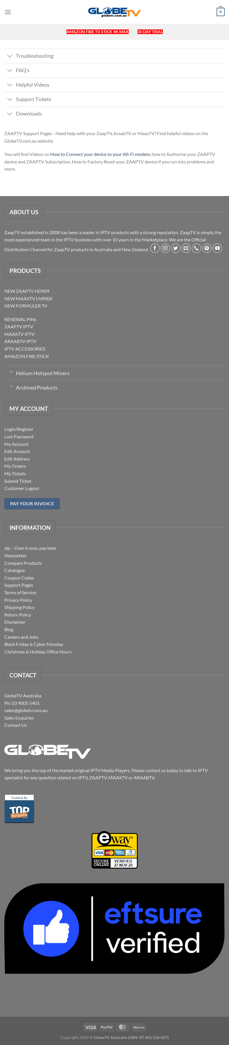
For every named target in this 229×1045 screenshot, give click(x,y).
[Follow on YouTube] (217, 248)
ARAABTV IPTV (20, 341)
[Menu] (7, 12)
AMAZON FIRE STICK (26, 356)
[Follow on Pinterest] (207, 248)
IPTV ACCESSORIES (24, 348)
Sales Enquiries (19, 717)
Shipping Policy (19, 607)
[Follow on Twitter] (175, 248)
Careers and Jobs (21, 637)
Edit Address (17, 458)
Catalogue (14, 570)
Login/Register (18, 429)
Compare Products (23, 563)
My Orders (15, 466)
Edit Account (17, 451)
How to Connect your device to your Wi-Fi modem (100, 154)
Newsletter (15, 555)
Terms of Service (20, 592)
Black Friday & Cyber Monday (33, 644)
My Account (16, 444)
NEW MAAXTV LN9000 (28, 298)
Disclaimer (14, 622)
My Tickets (15, 473)
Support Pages (18, 585)
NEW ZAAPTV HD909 (26, 291)
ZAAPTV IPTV (18, 326)
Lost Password (18, 436)
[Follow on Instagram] (165, 248)
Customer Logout (21, 488)
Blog (8, 629)
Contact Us (15, 725)
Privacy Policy (18, 600)
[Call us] (196, 248)
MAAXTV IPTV (19, 334)
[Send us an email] (186, 248)
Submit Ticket (17, 481)
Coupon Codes (19, 577)
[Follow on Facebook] (155, 248)
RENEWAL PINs (20, 319)
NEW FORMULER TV (25, 305)
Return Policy (17, 614)
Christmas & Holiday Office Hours (38, 651)
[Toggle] (10, 56)
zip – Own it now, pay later (30, 548)
